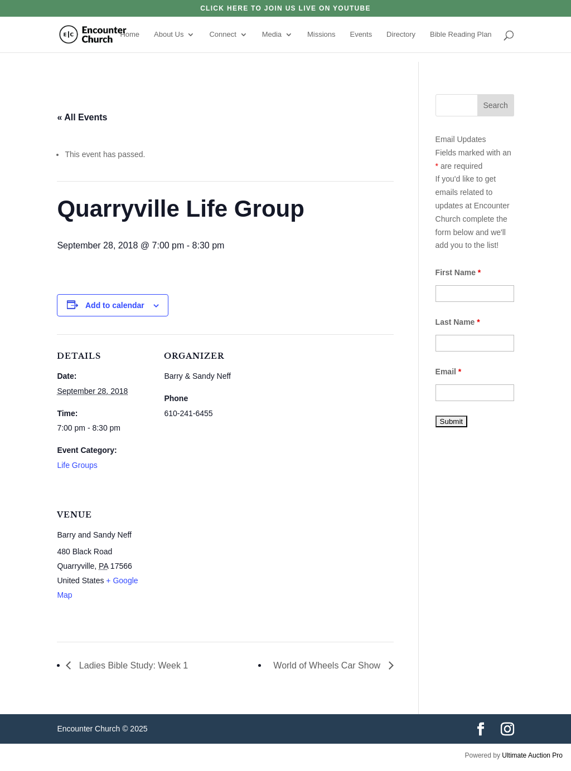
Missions (321, 34)
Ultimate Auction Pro (532, 755)
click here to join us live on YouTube (285, 8)
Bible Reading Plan (461, 34)
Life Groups (77, 465)
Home (129, 34)
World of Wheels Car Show (328, 665)
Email (448, 371)
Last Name (457, 322)
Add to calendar (114, 305)
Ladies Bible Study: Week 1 (132, 665)
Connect (222, 34)
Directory (400, 34)
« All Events (82, 117)
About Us (168, 34)
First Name (458, 272)
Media (272, 34)
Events (361, 34)
